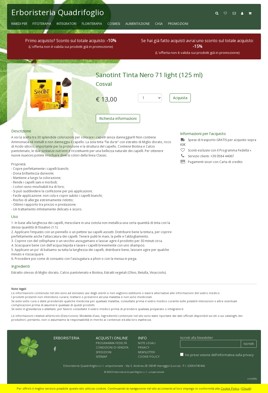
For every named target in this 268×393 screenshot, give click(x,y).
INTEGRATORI (66, 23)
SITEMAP (101, 356)
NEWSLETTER (146, 352)
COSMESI (113, 23)
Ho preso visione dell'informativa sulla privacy (219, 355)
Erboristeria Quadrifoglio (57, 12)
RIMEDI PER (19, 23)
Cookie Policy (230, 388)
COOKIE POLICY (149, 356)
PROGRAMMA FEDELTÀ (111, 343)
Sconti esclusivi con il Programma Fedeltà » (215, 150)
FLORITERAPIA (92, 23)
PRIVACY (143, 347)
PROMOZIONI (178, 23)
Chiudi (246, 388)
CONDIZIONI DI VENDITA (112, 347)
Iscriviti (249, 343)
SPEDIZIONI (103, 352)
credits (252, 378)
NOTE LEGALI (146, 343)
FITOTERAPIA (41, 23)
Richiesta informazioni (118, 118)
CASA (159, 23)
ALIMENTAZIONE (137, 23)
